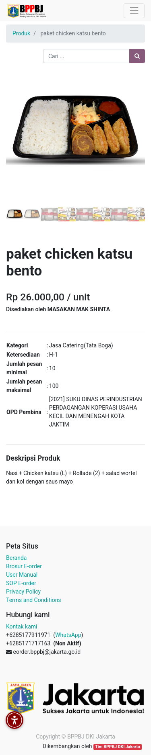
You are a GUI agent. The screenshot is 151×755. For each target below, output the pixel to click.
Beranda (16, 558)
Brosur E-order (24, 566)
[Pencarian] (137, 56)
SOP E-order (21, 583)
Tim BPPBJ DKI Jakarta (117, 746)
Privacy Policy (23, 591)
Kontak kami (21, 626)
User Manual (21, 574)
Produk (21, 33)
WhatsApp (68, 635)
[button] (16, 143)
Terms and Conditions (33, 600)
